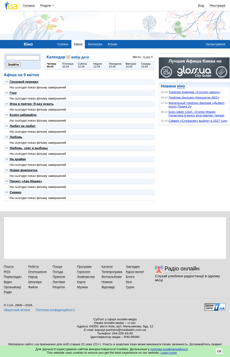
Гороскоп (83, 272)
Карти (81, 282)
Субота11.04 (82, 65)
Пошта (8, 266)
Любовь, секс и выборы (29, 148)
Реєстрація (217, 5)
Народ (33, 276)
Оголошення (37, 272)
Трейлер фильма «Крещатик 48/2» (193, 97)
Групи (130, 287)
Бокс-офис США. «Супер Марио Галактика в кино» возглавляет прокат (196, 113)
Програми (84, 266)
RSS (7, 272)
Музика (82, 287)
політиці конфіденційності (169, 349)
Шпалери (35, 282)
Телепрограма (112, 272)
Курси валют (135, 272)
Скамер (15, 192)
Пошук (57, 266)
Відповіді (108, 287)
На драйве (18, 159)
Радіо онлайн (182, 268)
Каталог (107, 266)
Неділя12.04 (97, 65)
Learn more (169, 352)
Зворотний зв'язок (17, 310)
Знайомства (86, 276)
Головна (29, 5)
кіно (181, 86)
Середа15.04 (146, 65)
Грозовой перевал (24, 81)
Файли (33, 287)
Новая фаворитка (23, 170)
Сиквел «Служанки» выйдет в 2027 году (197, 121)
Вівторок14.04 (131, 65)
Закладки (133, 266)
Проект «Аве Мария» (26, 181)
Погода (58, 272)
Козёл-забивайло (23, 115)
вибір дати (80, 57)
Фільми (112, 44)
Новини (107, 282)
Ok (219, 351)
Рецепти (59, 287)
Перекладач (12, 276)
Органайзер (12, 287)
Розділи (45, 5)
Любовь (16, 137)
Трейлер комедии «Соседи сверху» (194, 92)
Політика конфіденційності (55, 310)
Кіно (129, 282)
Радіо (8, 292)
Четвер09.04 (51, 65)
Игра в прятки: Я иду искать (32, 104)
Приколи (59, 276)
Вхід (201, 5)
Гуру (13, 93)
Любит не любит (23, 126)
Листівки (59, 282)
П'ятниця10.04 (67, 65)
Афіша (78, 44)
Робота (33, 266)
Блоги (130, 276)
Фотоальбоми (112, 276)
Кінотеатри (95, 44)
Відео (8, 282)
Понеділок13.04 (115, 65)
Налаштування (215, 44)
